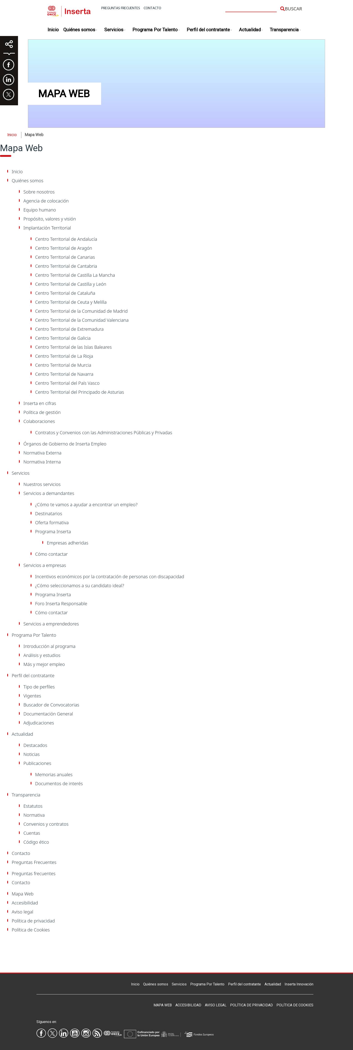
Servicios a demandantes (48, 493)
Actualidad (251, 30)
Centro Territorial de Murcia (63, 365)
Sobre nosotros (39, 192)
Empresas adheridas (67, 543)
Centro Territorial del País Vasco (67, 383)
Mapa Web (23, 894)
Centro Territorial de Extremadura (69, 329)
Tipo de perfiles (39, 687)
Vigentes (32, 696)
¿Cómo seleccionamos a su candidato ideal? (79, 585)
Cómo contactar (51, 554)
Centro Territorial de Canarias (65, 257)
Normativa (34, 815)
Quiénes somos (80, 30)
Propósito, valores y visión (49, 219)
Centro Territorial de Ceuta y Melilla (71, 302)
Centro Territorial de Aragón (63, 248)
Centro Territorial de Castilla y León (70, 284)
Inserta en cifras (39, 403)
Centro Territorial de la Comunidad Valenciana (82, 320)
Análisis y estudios (41, 655)
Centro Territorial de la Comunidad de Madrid (81, 311)
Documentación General (48, 714)
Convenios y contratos (45, 824)
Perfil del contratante (209, 30)
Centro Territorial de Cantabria (66, 266)
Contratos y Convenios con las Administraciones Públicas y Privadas (103, 432)
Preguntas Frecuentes (34, 862)
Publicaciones (37, 763)
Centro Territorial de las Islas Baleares (73, 347)
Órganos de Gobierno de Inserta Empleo (64, 444)
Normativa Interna (42, 462)
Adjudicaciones (38, 723)
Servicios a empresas (44, 565)
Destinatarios (48, 513)
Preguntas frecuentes (120, 8)
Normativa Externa (42, 453)
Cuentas (31, 833)
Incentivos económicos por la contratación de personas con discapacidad (109, 576)
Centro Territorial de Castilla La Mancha (75, 275)
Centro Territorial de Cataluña (65, 293)
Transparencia (285, 30)
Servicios (115, 30)
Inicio (53, 29)
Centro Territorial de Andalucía (66, 239)
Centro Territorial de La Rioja (64, 356)
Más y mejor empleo (44, 664)
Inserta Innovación (299, 984)
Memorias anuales (53, 774)
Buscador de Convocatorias (51, 705)
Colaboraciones (39, 421)
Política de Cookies (31, 930)
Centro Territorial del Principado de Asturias (79, 392)
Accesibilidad (25, 903)
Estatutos (33, 806)
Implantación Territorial (47, 228)
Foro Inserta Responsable (61, 603)
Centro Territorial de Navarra (64, 374)
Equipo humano (39, 210)
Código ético (36, 842)
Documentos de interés (59, 783)
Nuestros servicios (42, 484)
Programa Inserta (53, 531)
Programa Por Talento (156, 30)
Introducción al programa (49, 646)
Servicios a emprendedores (51, 624)
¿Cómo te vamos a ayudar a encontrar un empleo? (86, 504)
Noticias (31, 754)
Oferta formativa (52, 522)
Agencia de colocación (46, 201)
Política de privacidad (33, 921)
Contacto (152, 8)
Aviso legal (22, 912)
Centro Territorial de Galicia (63, 338)
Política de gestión (42, 412)
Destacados (35, 745)
